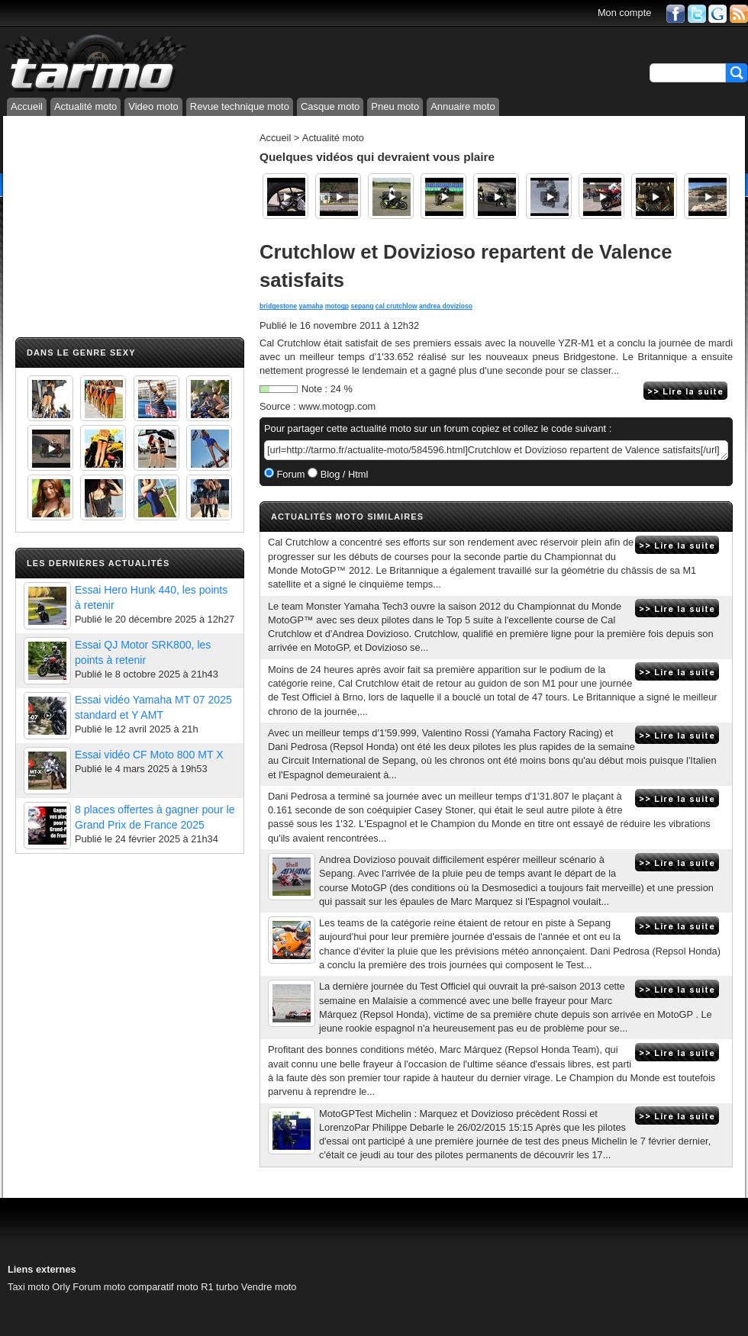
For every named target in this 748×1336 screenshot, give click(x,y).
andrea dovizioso (445, 306)
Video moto (153, 106)
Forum (289, 474)
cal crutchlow (397, 306)
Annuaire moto (462, 106)
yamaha (310, 306)
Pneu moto (395, 106)
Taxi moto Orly (39, 1287)
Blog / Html (343, 474)
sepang (361, 306)
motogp (337, 306)
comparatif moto (163, 1287)
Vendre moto (269, 1287)
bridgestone (278, 306)
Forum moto (99, 1287)
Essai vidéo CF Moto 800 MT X (149, 754)
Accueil (27, 106)
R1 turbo (219, 1287)
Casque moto (330, 106)
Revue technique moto (239, 106)
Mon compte (624, 12)
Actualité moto (85, 106)
